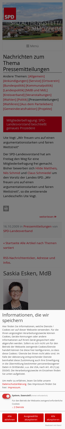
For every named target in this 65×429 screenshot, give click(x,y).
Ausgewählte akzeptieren (31, 418)
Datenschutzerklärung (14, 384)
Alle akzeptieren (53, 418)
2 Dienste (18, 407)
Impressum (14, 387)
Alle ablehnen (10, 418)
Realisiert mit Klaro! (53, 425)
